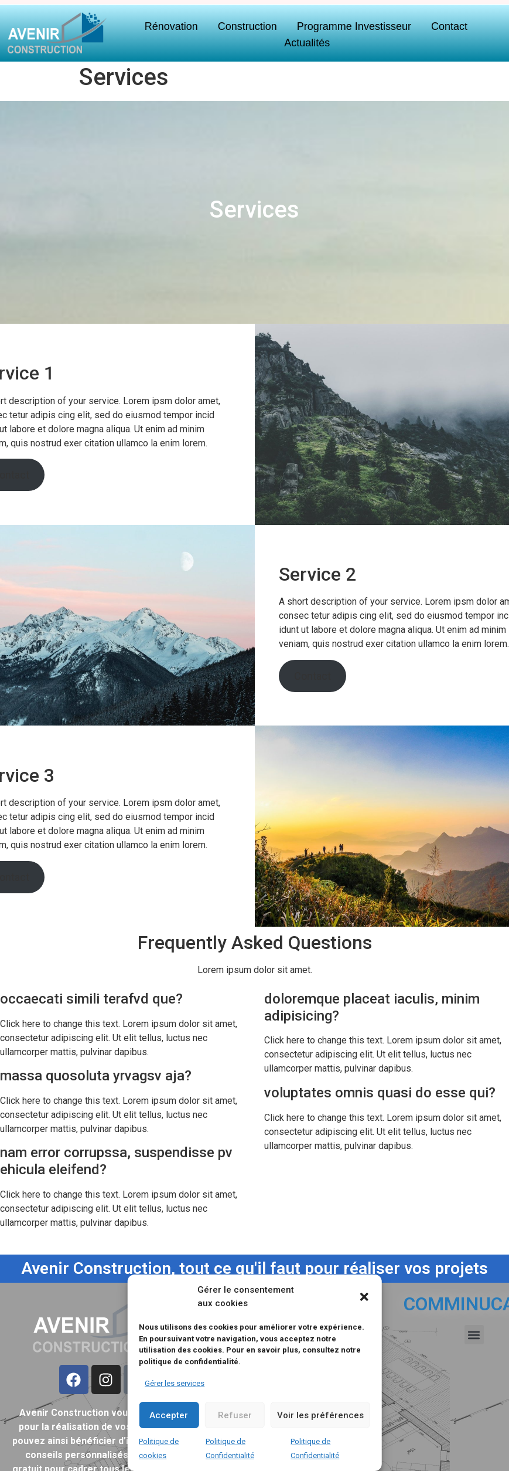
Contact (449, 26)
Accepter (168, 1415)
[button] (364, 1297)
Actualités (307, 43)
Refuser (235, 1415)
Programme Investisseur (354, 26)
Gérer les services (174, 1383)
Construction (247, 26)
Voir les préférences (320, 1415)
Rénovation (171, 26)
